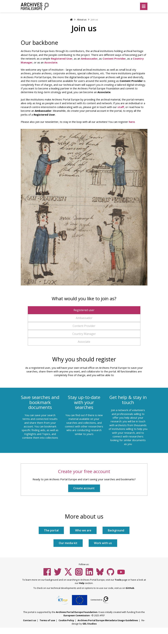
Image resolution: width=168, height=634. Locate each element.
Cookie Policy (66, 620)
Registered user (84, 310)
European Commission (77, 615)
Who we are (83, 530)
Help (81, 583)
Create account (84, 488)
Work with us (103, 543)
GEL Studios (90, 623)
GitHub (130, 588)
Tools (118, 579)
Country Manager (84, 334)
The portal (51, 530)
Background (116, 530)
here (132, 121)
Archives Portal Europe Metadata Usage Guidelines (108, 620)
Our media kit (68, 543)
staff (121, 107)
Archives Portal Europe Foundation (76, 612)
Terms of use (47, 620)
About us (82, 19)
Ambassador (89, 58)
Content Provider (114, 58)
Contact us (29, 620)
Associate (50, 62)
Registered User (61, 58)
